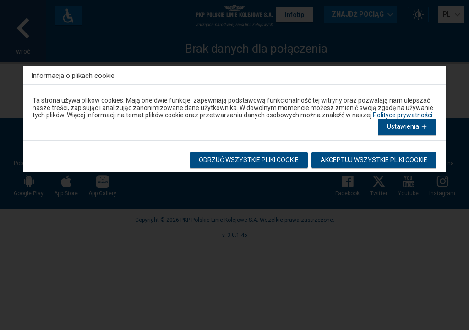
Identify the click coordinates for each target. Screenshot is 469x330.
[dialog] (234, 117)
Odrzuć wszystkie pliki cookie (249, 160)
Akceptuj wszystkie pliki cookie (374, 160)
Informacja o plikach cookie (73, 75)
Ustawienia (408, 127)
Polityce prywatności (402, 115)
